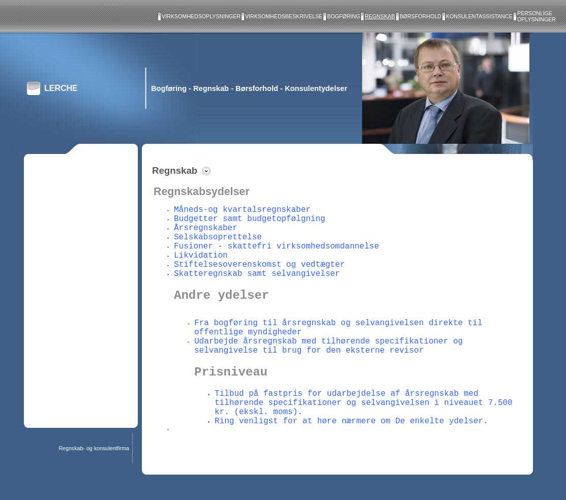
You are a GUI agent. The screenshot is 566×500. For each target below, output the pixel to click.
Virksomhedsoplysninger (201, 16)
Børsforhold (420, 16)
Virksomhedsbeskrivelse (283, 16)
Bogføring (343, 16)
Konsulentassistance (479, 16)
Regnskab (380, 16)
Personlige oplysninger (536, 16)
